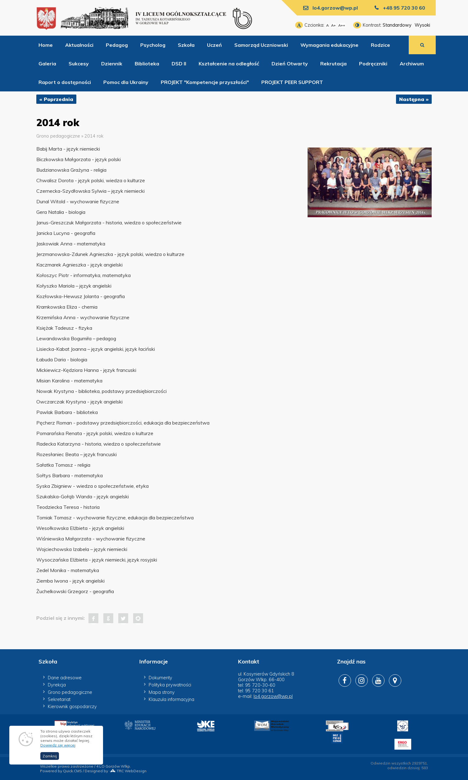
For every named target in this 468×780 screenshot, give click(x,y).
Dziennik (111, 63)
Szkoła (186, 45)
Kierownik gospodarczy (72, 706)
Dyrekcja (57, 685)
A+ (333, 25)
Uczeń (214, 45)
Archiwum (412, 63)
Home (45, 45)
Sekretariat (59, 699)
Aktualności (79, 45)
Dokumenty (160, 678)
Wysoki (422, 25)
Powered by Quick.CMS (61, 771)
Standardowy (397, 25)
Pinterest (138, 618)
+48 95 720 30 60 (404, 8)
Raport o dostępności (64, 82)
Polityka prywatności (170, 685)
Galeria (47, 63)
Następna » (414, 99)
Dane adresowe (65, 678)
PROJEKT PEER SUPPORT (292, 82)
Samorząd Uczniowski (261, 45)
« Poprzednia (56, 99)
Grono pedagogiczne (58, 136)
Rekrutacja (333, 63)
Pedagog (117, 45)
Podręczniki (373, 63)
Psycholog (152, 45)
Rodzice (380, 45)
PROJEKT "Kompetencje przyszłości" (205, 82)
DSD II (179, 63)
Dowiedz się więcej (57, 745)
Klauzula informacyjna (171, 699)
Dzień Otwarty (290, 63)
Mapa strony (162, 692)
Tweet (123, 618)
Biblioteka (147, 63)
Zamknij (50, 756)
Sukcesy (79, 63)
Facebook (93, 618)
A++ (341, 25)
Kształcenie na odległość (229, 63)
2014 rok (93, 136)
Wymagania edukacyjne (329, 45)
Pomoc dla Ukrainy (125, 82)
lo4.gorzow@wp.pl (335, 8)
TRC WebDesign (127, 771)
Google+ (108, 618)
